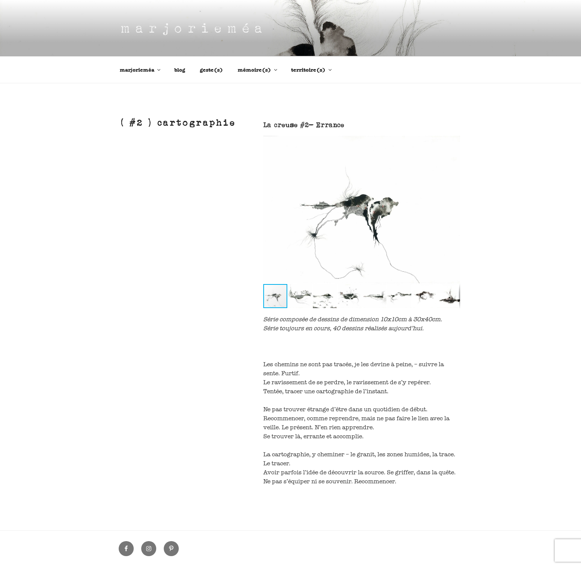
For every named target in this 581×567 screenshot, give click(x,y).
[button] (453, 143)
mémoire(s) (258, 70)
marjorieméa (140, 70)
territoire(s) (312, 70)
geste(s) (211, 70)
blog (179, 70)
